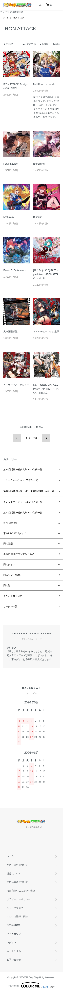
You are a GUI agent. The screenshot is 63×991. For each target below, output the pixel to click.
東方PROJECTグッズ (14, 533)
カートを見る (14, 951)
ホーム (5, 18)
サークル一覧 (10, 606)
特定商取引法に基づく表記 (21, 890)
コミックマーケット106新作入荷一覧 (23, 502)
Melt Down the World (44, 84)
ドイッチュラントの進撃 (46, 331)
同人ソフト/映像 (11, 574)
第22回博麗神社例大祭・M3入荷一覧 (22, 512)
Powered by (31, 985)
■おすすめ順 (29, 44)
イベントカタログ (12, 595)
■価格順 (44, 44)
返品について (14, 873)
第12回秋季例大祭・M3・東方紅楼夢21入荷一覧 (28, 491)
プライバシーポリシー (18, 899)
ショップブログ (15, 908)
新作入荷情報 (10, 523)
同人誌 (6, 585)
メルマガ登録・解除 (17, 916)
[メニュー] (58, 5)
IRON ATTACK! (19, 18)
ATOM (16, 925)
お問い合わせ (14, 959)
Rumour (37, 217)
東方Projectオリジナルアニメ (18, 553)
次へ (46, 438)
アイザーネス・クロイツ (16, 384)
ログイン (11, 942)
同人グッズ (9, 564)
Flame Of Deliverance (14, 270)
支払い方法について (17, 882)
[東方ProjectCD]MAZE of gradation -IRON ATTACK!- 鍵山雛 (46, 274)
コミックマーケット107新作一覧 (20, 480)
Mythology (8, 217)
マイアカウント (15, 933)
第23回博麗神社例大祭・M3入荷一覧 (22, 469)
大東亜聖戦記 (10, 331)
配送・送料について (17, 865)
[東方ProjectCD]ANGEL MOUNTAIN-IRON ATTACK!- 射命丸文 (45, 388)
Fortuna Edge (10, 163)
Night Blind (39, 163)
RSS (9, 925)
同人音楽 (8, 543)
